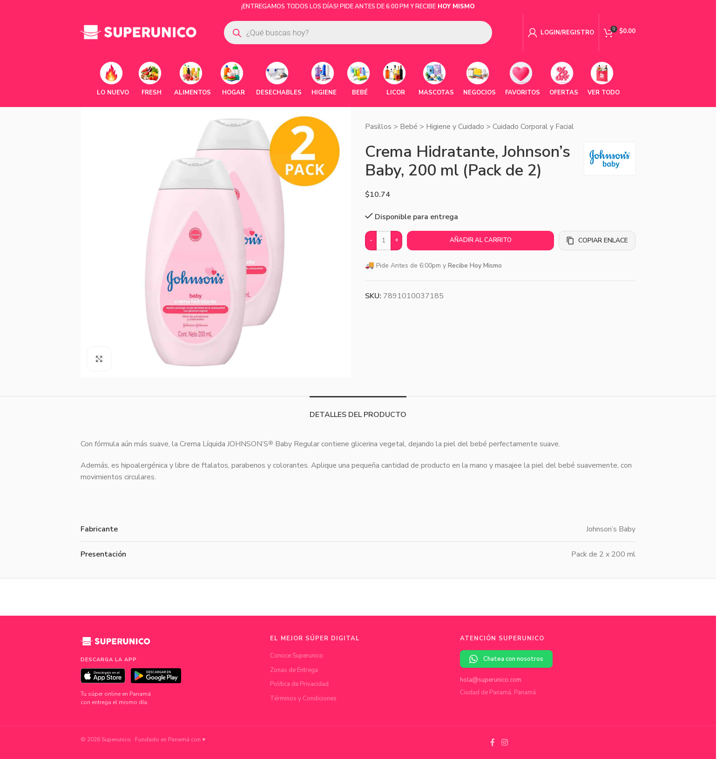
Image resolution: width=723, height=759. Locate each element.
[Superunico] (115, 645)
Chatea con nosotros (506, 659)
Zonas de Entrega (294, 670)
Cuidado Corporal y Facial (533, 126)
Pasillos (378, 126)
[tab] (358, 410)
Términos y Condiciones (303, 698)
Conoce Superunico (296, 656)
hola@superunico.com (490, 680)
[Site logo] (139, 32)
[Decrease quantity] (371, 240)
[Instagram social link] (504, 742)
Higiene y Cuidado (455, 126)
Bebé (409, 126)
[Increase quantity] (396, 240)
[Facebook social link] (492, 742)
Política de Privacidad (299, 684)
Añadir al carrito (481, 240)
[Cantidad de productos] (384, 240)
